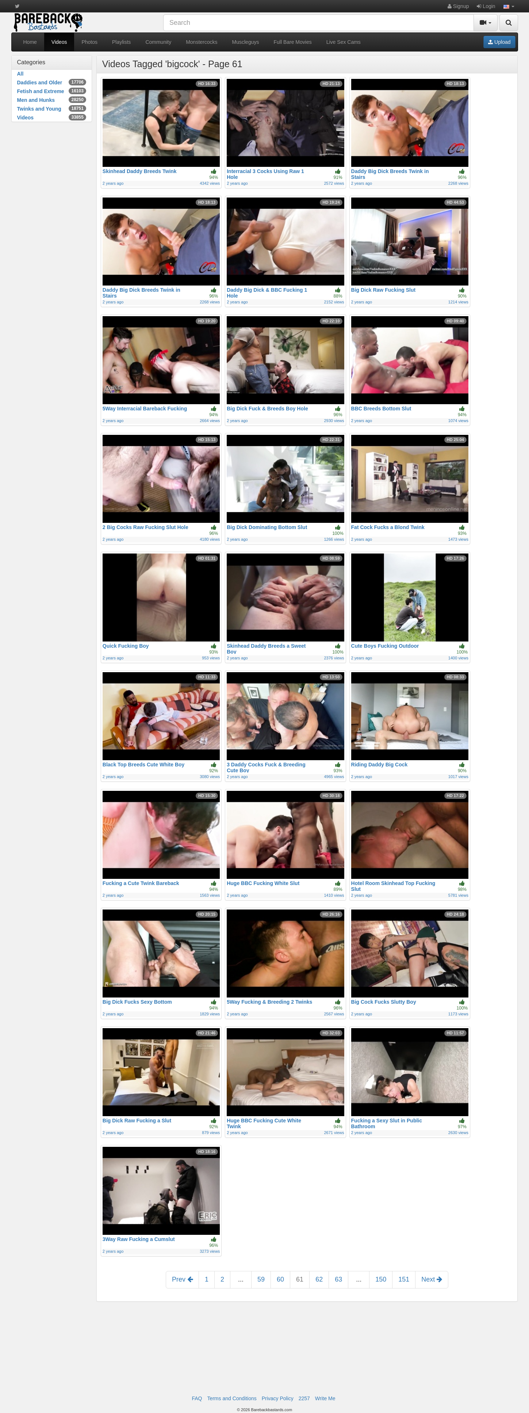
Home (30, 42)
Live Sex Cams (343, 42)
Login (486, 6)
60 (280, 1279)
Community (158, 42)
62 (319, 1279)
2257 (304, 1398)
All (20, 74)
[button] (509, 6)
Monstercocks (201, 42)
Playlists (121, 42)
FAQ (197, 1398)
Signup (458, 6)
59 (261, 1279)
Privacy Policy (278, 1398)
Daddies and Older (51, 82)
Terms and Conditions (231, 1398)
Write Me (325, 1398)
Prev (182, 1279)
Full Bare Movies (292, 42)
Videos (59, 42)
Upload (499, 42)
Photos (89, 42)
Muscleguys (245, 42)
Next (431, 1279)
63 (338, 1279)
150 (380, 1279)
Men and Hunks (51, 99)
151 (403, 1279)
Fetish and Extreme (51, 91)
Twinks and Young (51, 108)
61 (299, 1279)
